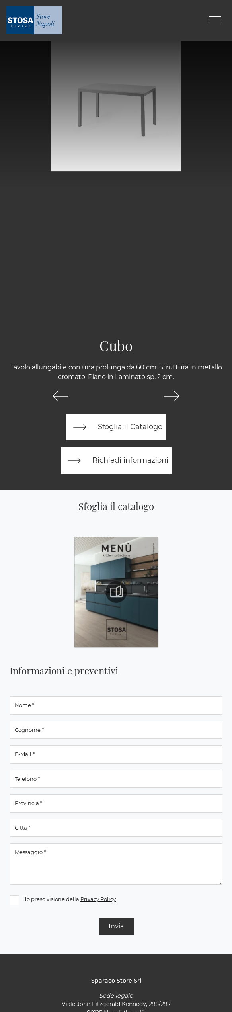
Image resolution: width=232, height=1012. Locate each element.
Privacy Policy (98, 899)
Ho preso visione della (69, 899)
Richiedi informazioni (116, 461)
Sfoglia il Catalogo (116, 427)
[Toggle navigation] (215, 20)
